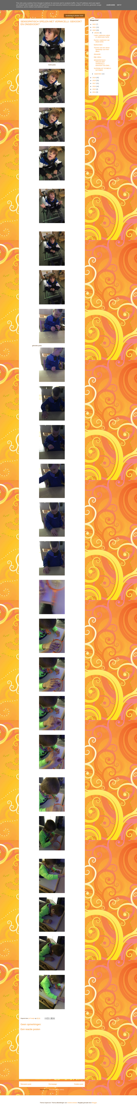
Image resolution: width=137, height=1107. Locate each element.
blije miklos (97, 57)
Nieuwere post (26, 1084)
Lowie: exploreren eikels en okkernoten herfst (102, 36)
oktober (97, 33)
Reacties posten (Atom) (56, 1089)
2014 (94, 92)
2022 (94, 24)
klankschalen (98, 45)
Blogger (94, 1102)
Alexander (97, 54)
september (98, 74)
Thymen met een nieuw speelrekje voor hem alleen (101, 49)
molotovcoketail (72, 1102)
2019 (94, 77)
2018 (94, 80)
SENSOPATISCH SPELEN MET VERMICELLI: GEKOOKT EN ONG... (102, 62)
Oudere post (78, 1084)
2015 (94, 89)
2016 (94, 86)
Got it (119, 5)
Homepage (53, 1084)
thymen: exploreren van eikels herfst (101, 41)
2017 (94, 83)
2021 (94, 27)
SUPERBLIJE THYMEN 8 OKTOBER (102, 69)
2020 (94, 30)
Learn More (110, 5)
